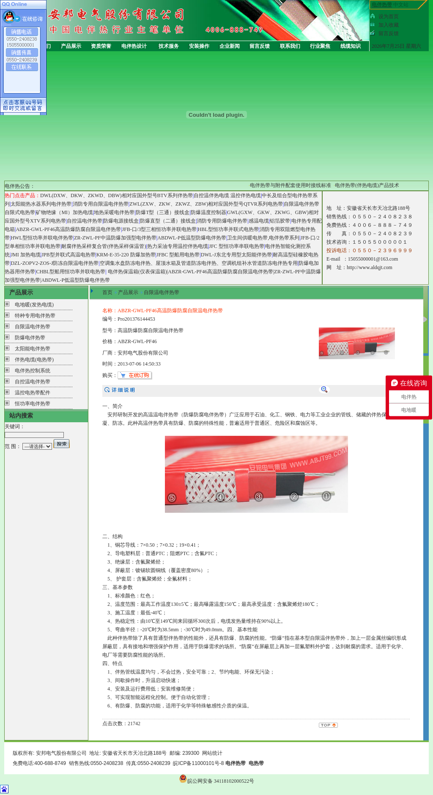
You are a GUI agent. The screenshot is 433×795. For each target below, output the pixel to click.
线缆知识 (350, 46)
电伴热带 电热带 (244, 763)
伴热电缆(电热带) (34, 360)
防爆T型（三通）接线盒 (162, 212)
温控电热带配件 (32, 393)
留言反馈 (259, 46)
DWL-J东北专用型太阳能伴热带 (236, 255)
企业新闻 (229, 46)
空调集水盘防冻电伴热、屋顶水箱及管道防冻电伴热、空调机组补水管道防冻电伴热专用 (199, 263)
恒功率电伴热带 (32, 404)
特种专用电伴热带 (35, 316)
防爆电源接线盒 (121, 221)
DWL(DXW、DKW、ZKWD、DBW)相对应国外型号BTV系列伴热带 (116, 195)
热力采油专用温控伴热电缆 (177, 246)
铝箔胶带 (280, 221)
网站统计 (212, 753)
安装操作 (199, 46)
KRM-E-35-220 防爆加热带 (126, 255)
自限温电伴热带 (32, 327)
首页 (107, 292)
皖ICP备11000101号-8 (198, 763)
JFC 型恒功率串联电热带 (236, 246)
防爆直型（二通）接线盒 (168, 221)
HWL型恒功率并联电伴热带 (42, 238)
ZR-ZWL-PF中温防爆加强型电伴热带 (115, 238)
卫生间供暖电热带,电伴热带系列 (263, 238)
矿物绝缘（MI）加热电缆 (64, 212)
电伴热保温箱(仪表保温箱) (137, 272)
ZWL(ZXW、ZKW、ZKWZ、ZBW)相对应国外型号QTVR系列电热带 (206, 204)
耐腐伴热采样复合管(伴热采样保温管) (103, 246)
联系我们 (290, 46)
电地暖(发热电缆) (34, 305)
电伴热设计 (134, 46)
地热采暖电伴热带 (114, 212)
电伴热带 (168, 415)
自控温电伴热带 (84, 221)
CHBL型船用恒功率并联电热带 (70, 272)
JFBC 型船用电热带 (178, 255)
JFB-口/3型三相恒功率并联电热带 (159, 229)
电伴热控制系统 (32, 371)
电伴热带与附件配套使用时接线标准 (295, 185)
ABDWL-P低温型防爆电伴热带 (191, 238)
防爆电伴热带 (30, 338)
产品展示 (71, 46)
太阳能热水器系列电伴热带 (41, 204)
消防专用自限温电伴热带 (101, 204)
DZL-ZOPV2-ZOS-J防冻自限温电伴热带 (55, 263)
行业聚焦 (320, 46)
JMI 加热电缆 (25, 255)
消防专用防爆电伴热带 (222, 221)
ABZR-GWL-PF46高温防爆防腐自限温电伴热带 (68, 229)
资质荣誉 (101, 46)
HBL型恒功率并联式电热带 (228, 229)
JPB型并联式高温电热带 (68, 255)
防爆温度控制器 (208, 212)
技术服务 (169, 46)
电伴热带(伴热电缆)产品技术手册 (377, 185)
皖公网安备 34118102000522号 (217, 781)
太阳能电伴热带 (32, 349)
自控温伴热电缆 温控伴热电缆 (227, 195)
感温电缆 (259, 221)
